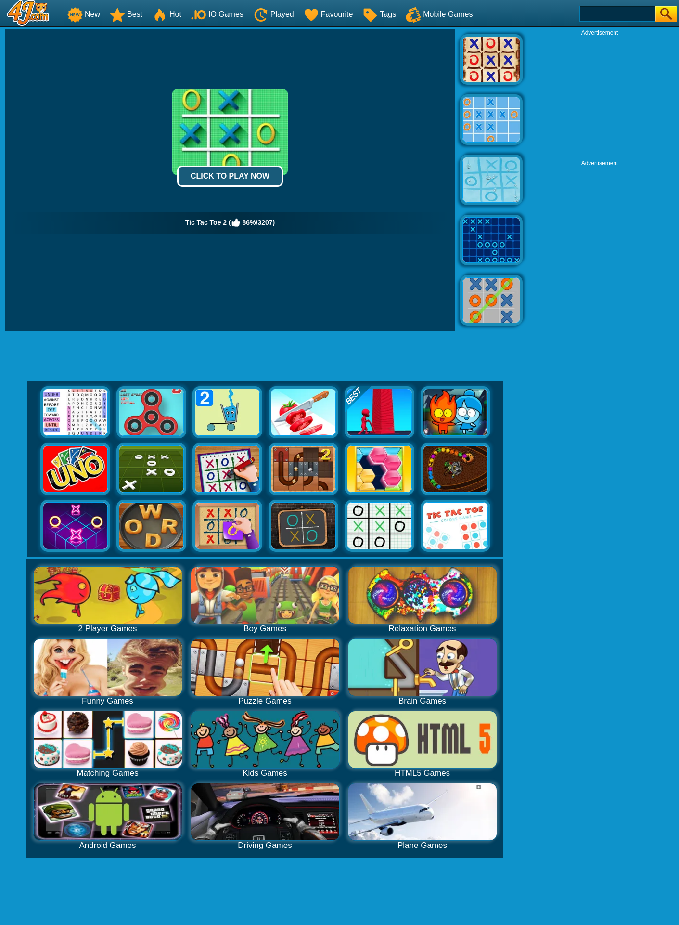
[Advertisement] (599, 97)
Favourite (328, 14)
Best (126, 14)
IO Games (217, 14)
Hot (166, 14)
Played (273, 14)
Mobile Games (439, 14)
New (83, 14)
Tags (379, 14)
